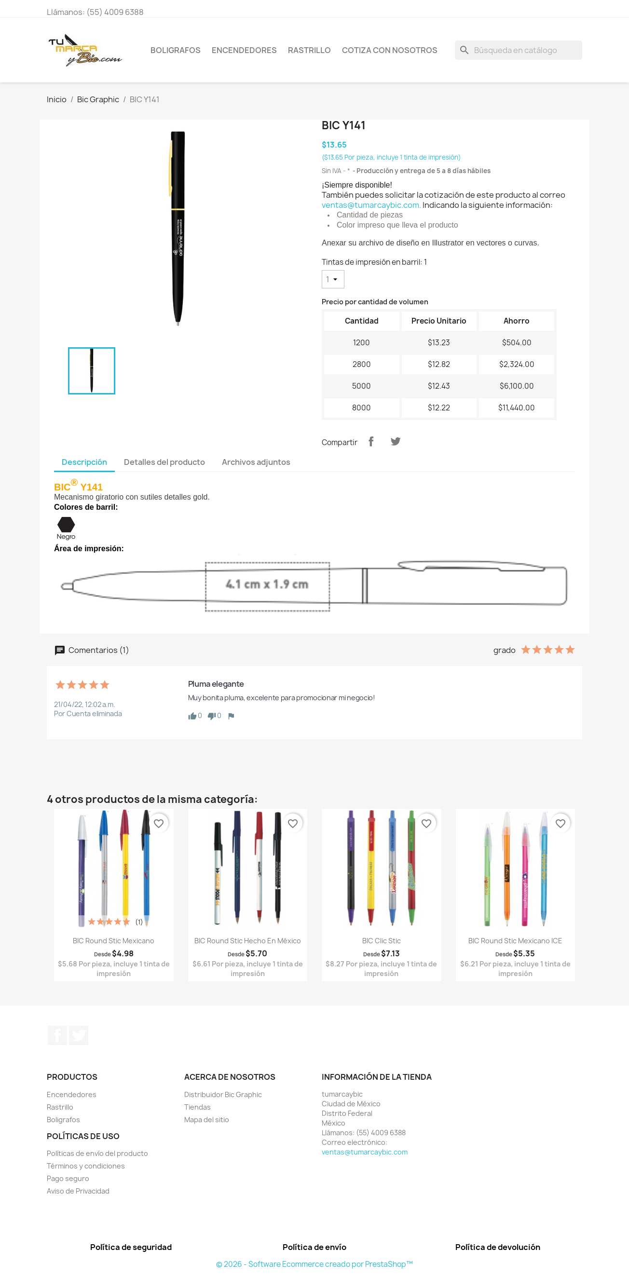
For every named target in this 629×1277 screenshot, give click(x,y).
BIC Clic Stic (381, 940)
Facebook (57, 1035)
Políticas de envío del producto (97, 1153)
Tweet (395, 441)
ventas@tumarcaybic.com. (371, 205)
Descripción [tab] (84, 462)
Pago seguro (68, 1178)
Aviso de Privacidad (78, 1190)
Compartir (371, 441)
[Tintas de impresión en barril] (333, 279)
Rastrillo (309, 50)
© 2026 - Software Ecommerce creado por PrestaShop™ (314, 1264)
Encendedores (244, 50)
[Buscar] (518, 50)
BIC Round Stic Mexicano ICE (515, 940)
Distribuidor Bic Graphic (223, 1094)
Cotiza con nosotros (390, 50)
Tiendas (197, 1107)
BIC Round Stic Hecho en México (247, 940)
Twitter (78, 1035)
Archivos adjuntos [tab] (256, 462)
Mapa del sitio (206, 1119)
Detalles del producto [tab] (164, 462)
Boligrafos (175, 50)
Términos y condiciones (86, 1165)
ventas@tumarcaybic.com (365, 1151)
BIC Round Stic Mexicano (113, 940)
